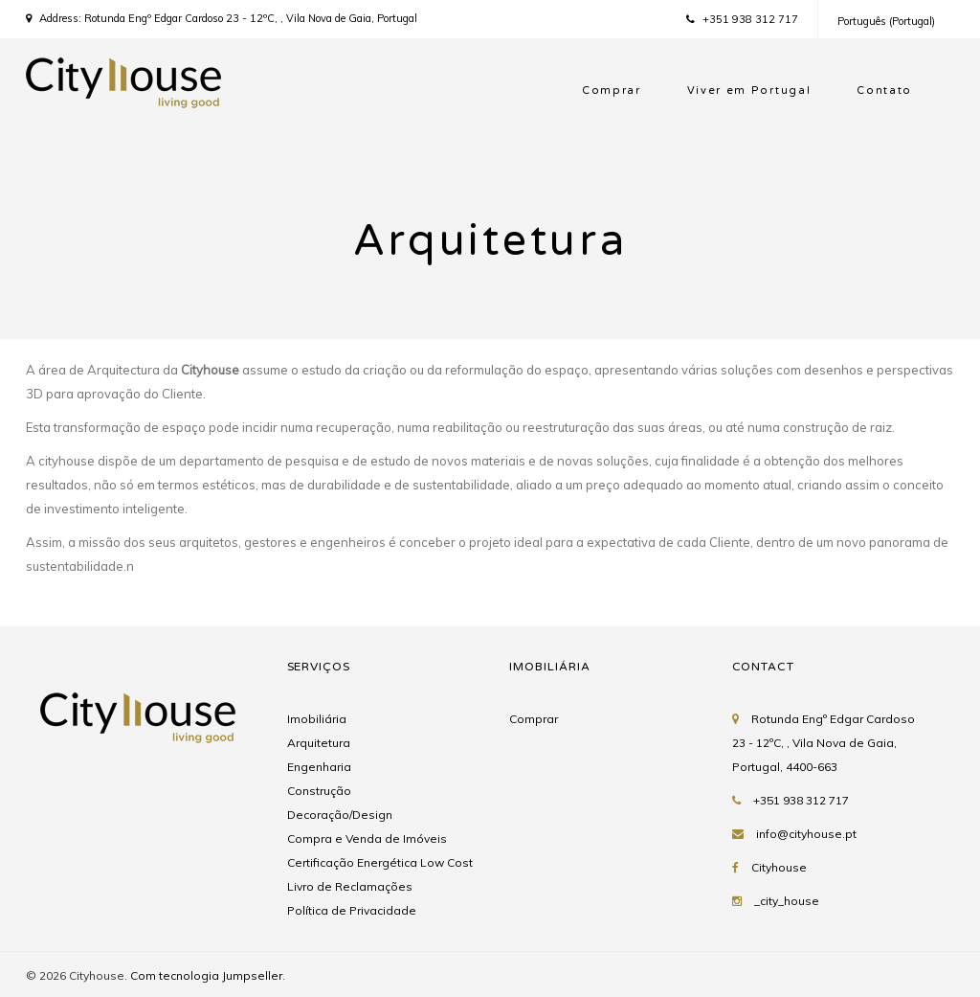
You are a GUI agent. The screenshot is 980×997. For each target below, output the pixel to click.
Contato (884, 90)
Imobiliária (316, 719)
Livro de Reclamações (349, 886)
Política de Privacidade (351, 910)
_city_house (786, 901)
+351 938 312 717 (742, 19)
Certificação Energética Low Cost (380, 862)
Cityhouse (779, 867)
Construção (319, 790)
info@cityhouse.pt (806, 834)
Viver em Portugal (749, 90)
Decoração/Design (339, 814)
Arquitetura (318, 743)
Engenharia (319, 766)
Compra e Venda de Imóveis (367, 838)
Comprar (611, 90)
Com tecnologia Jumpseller (206, 975)
